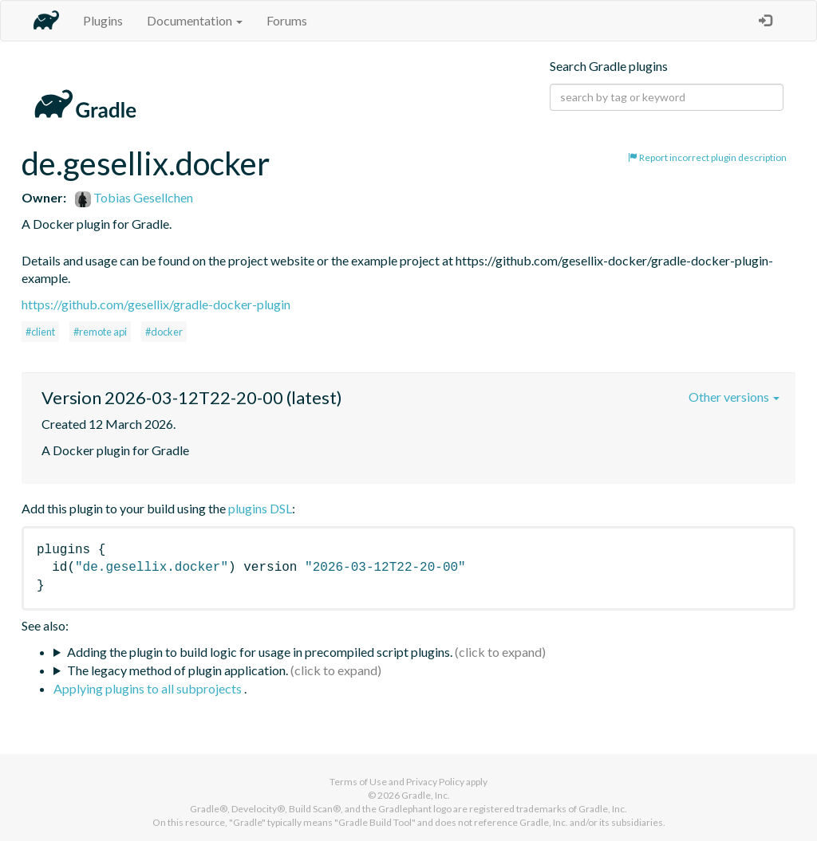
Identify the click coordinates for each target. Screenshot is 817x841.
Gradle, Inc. (425, 795)
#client (40, 331)
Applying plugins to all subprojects (148, 688)
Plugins (103, 20)
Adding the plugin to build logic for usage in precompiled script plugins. (259, 651)
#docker (164, 331)
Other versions (734, 396)
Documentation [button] (195, 20)
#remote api (100, 331)
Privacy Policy (435, 782)
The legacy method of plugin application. (177, 670)
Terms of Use (358, 782)
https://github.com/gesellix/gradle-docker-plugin (156, 304)
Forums (286, 20)
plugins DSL (260, 508)
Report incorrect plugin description (707, 157)
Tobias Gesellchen (134, 197)
